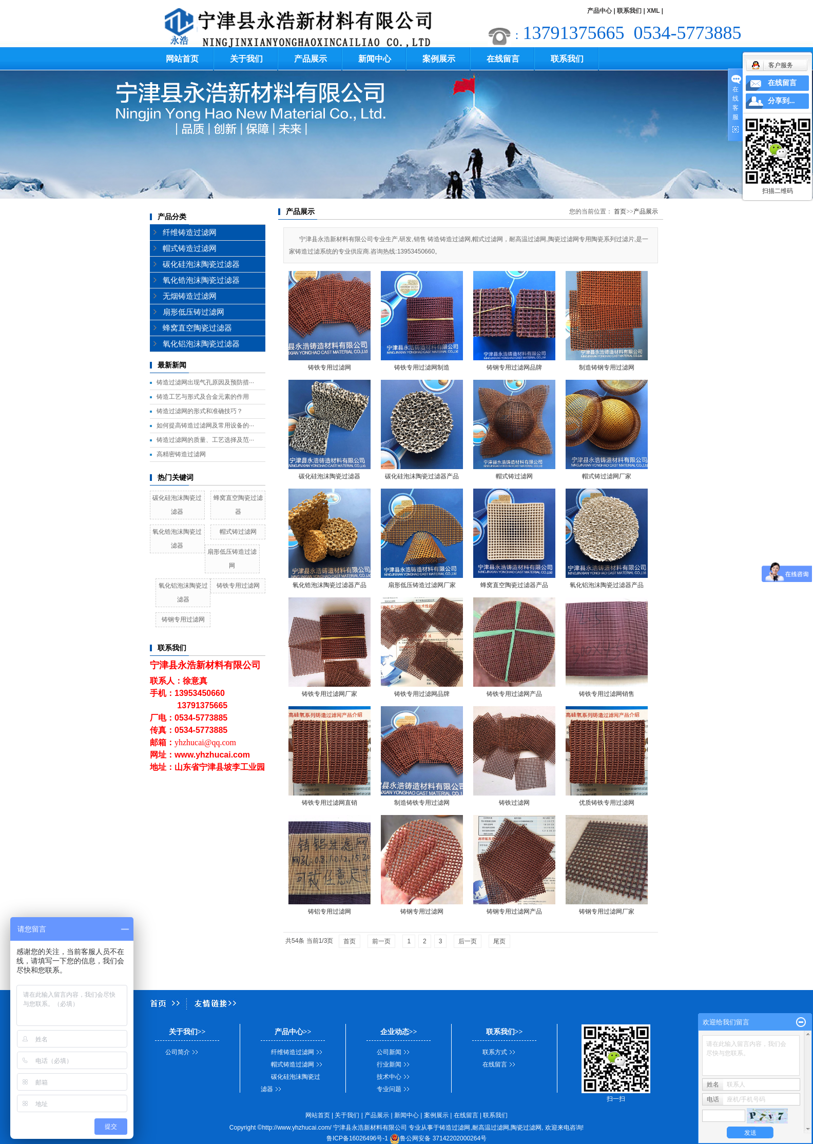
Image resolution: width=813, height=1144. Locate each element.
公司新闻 (389, 1052)
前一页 (381, 941)
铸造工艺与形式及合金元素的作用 (203, 396)
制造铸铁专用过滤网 (422, 802)
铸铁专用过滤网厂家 (329, 693)
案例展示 (438, 58)
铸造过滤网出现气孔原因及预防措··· (205, 382)
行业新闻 (389, 1064)
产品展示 (310, 58)
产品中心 (599, 10)
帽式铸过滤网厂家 (606, 476)
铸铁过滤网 (514, 802)
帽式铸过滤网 (238, 531)
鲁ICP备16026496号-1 (357, 1138)
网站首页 (182, 58)
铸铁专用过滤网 (238, 585)
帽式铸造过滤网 (190, 248)
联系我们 (629, 10)
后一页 (467, 941)
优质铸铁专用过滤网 (606, 802)
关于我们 (246, 58)
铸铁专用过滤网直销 (329, 802)
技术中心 (389, 1076)
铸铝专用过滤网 (329, 911)
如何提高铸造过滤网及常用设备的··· (205, 425)
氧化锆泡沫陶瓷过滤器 (201, 280)
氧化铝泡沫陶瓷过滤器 (201, 344)
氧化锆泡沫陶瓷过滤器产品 (329, 585)
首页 (620, 211)
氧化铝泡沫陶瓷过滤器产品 (607, 585)
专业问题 (389, 1089)
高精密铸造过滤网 (181, 454)
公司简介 (177, 1052)
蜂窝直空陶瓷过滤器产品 (514, 585)
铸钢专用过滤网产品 (514, 911)
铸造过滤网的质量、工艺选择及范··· (205, 439)
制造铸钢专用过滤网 (606, 367)
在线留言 (503, 58)
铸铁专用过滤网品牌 (422, 693)
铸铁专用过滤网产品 (514, 693)
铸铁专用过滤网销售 (606, 693)
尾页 (499, 941)
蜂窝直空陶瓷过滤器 (197, 328)
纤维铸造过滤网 (190, 232)
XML (653, 10)
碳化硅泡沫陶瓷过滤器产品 (422, 476)
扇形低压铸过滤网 (193, 312)
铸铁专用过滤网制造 (422, 367)
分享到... (781, 101)
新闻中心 (374, 58)
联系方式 (494, 1052)
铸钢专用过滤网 (183, 619)
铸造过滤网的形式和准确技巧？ (200, 411)
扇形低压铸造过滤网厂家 (422, 585)
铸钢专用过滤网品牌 (514, 367)
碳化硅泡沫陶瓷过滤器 (201, 264)
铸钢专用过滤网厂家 (606, 911)
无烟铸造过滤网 (190, 296)
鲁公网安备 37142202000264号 (438, 1138)
